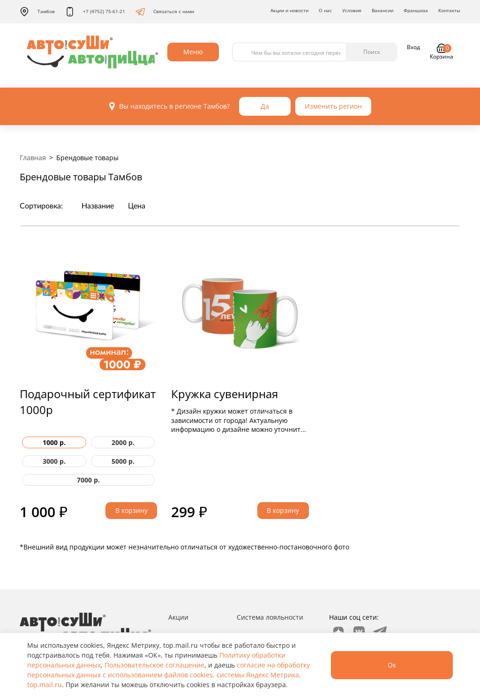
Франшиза (416, 10)
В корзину (131, 510)
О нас (325, 10)
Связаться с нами (164, 11)
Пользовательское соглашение (154, 664)
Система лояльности (270, 617)
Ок (392, 664)
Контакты (449, 10)
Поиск (371, 52)
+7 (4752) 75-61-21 (95, 11)
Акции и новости (289, 10)
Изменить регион (333, 106)
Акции (178, 617)
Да (265, 106)
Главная (33, 157)
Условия (351, 10)
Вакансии (382, 10)
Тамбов (37, 11)
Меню (193, 51)
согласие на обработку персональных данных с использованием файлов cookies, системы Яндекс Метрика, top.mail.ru (168, 674)
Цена (136, 206)
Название (98, 206)
